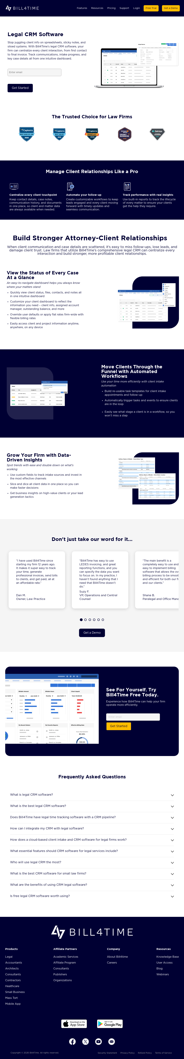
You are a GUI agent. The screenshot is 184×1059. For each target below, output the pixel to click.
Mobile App (13, 1004)
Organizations (62, 980)
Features (82, 8)
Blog (159, 968)
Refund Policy (145, 1053)
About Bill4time (117, 956)
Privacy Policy (127, 1053)
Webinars (162, 974)
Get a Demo (171, 8)
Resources (97, 8)
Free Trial (151, 8)
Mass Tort (11, 998)
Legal (8, 956)
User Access (164, 962)
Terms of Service (163, 1053)
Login (136, 8)
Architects (12, 968)
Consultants (13, 974)
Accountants (13, 962)
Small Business (15, 992)
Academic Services (65, 956)
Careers (112, 962)
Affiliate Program (64, 962)
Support (124, 8)
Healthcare (12, 986)
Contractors (13, 980)
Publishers (60, 974)
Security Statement (107, 1053)
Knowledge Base (167, 956)
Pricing (111, 8)
